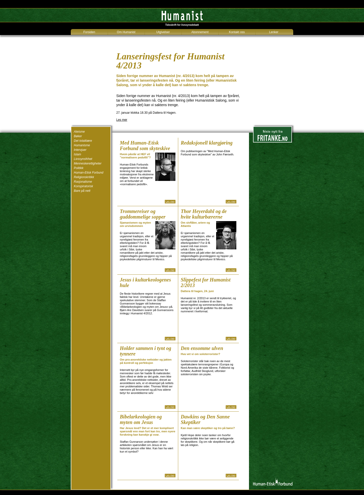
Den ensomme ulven (202, 348)
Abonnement (200, 32)
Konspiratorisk (83, 186)
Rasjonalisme (83, 181)
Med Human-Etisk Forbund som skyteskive (145, 145)
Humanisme (82, 145)
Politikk (78, 168)
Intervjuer (80, 150)
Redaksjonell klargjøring (207, 143)
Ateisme (79, 131)
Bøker (78, 136)
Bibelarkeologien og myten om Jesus (141, 419)
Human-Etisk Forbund (88, 172)
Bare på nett (82, 191)
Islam (77, 154)
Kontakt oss (237, 32)
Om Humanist (126, 32)
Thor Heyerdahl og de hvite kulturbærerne (204, 214)
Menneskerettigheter (87, 163)
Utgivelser (163, 32)
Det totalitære (83, 141)
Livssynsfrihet (83, 159)
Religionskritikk (84, 177)
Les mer (121, 120)
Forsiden (89, 32)
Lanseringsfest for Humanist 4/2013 (170, 60)
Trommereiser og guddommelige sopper (143, 214)
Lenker (274, 32)
